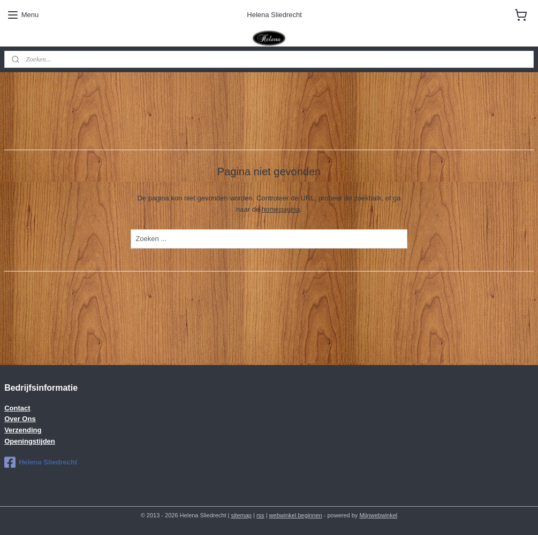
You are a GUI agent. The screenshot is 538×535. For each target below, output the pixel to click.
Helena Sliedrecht (40, 462)
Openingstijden (29, 441)
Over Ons (20, 419)
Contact (17, 408)
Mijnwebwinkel (378, 515)
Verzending (22, 430)
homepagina (281, 209)
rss (260, 515)
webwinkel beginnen (295, 515)
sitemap (241, 515)
